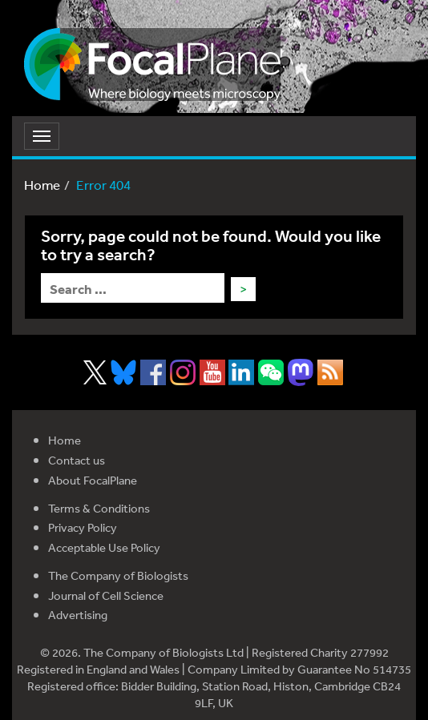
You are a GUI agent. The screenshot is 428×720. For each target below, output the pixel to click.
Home (42, 184)
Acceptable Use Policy (104, 547)
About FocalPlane (92, 480)
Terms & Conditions (99, 508)
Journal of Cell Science (106, 595)
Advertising (77, 614)
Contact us (76, 460)
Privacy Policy (82, 527)
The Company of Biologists (118, 575)
